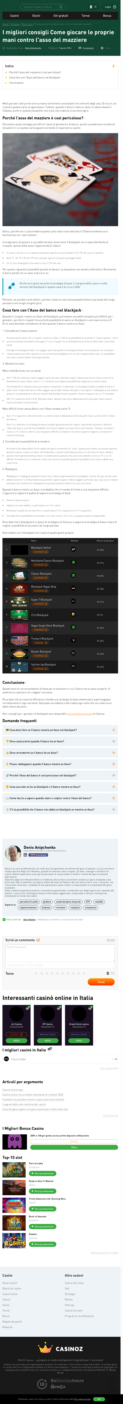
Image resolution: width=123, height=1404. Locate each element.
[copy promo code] (21, 1043)
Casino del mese (74, 1291)
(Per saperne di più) (82, 1399)
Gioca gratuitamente (45, 1182)
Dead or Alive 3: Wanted (42, 1190)
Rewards (7, 1335)
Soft (67, 1297)
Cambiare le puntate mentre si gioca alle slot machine (33, 1108)
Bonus (107, 24)
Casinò (14, 24)
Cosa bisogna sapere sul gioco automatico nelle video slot (35, 1118)
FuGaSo (33, 1211)
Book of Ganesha (39, 1225)
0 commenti (88, 57)
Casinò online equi (12, 1098)
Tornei (86, 24)
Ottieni (74, 1156)
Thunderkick (35, 1175)
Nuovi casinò (9, 1291)
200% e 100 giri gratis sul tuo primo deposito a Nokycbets (59, 1144)
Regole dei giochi (12, 1330)
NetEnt (33, 1193)
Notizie (69, 1308)
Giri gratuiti (61, 24)
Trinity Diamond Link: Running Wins (48, 1207)
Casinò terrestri (74, 1319)
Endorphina (35, 1229)
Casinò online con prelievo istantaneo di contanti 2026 (32, 1103)
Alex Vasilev (29, 928)
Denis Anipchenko (33, 57)
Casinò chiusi (10, 1302)
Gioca (16, 1049)
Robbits (34, 1243)
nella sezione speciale (79, 722)
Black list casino (11, 1297)
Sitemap (69, 1313)
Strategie (70, 1302)
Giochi (36, 24)
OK (99, 1399)
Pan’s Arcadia (37, 1172)
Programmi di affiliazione (79, 1324)
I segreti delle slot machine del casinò (24, 1113)
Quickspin (34, 1246)
